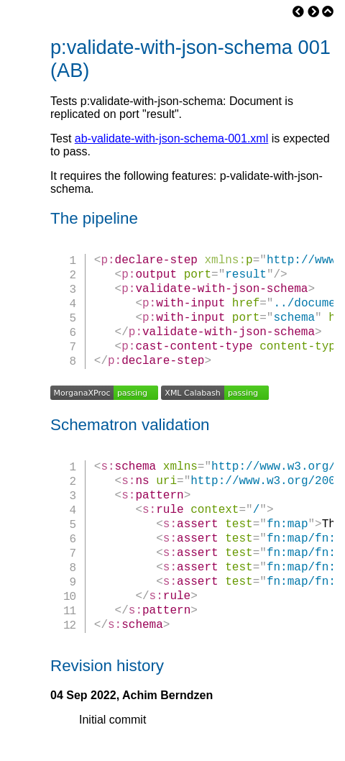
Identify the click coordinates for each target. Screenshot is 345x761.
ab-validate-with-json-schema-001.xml (171, 138)
